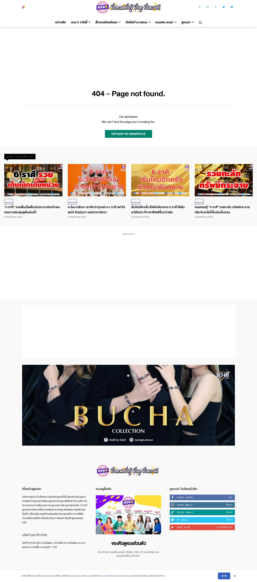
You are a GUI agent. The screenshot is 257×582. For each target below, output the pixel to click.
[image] (128, 514)
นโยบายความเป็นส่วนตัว (107, 575)
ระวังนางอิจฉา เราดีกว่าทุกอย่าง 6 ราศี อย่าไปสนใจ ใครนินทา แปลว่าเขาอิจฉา (96, 210)
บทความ (9, 203)
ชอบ (230, 497)
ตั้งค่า (163, 575)
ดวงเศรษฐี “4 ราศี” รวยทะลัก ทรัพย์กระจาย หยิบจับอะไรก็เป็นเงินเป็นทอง (222, 210)
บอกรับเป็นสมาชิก (224, 527)
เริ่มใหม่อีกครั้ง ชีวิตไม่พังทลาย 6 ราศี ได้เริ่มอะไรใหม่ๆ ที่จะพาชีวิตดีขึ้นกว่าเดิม (158, 210)
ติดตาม (229, 504)
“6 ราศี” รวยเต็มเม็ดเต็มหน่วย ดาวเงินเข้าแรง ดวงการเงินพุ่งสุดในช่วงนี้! (32, 210)
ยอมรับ (224, 575)
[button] (200, 22)
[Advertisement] (128, 53)
